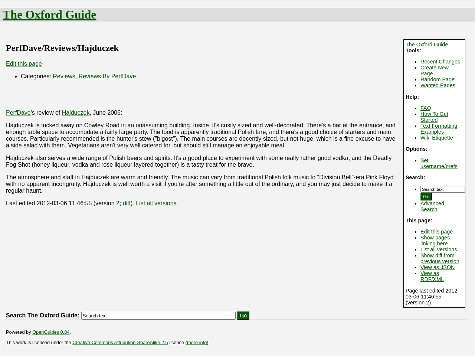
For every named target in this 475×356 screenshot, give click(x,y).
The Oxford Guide (49, 14)
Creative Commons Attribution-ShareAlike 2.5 (120, 342)
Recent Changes (440, 62)
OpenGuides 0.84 (50, 332)
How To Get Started (434, 117)
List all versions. (157, 203)
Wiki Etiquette (436, 138)
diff (127, 203)
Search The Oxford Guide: (42, 315)
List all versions (438, 249)
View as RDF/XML (432, 276)
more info (197, 342)
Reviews (64, 76)
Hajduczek (76, 113)
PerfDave (18, 113)
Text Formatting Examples (438, 129)
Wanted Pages (437, 85)
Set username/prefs (439, 163)
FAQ (425, 108)
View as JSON (437, 267)
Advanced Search (432, 206)
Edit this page (436, 232)
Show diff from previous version (439, 258)
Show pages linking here (435, 240)
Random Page (437, 79)
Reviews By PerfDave (107, 76)
